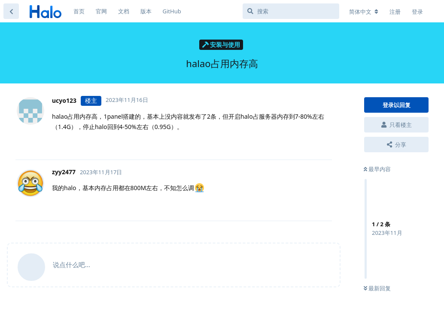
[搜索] (291, 11)
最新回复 (377, 288)
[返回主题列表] (11, 11)
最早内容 (377, 169)
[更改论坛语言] (364, 11)
